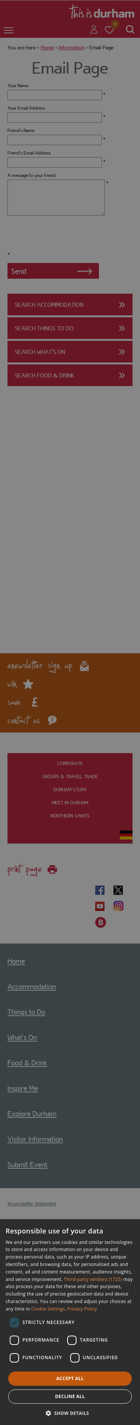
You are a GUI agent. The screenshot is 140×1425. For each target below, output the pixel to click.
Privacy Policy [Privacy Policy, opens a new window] (82, 1309)
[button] (70, 1412)
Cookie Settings (48, 1309)
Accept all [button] (70, 1378)
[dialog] (70, 1322)
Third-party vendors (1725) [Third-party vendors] (93, 1279)
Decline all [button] (70, 1396)
